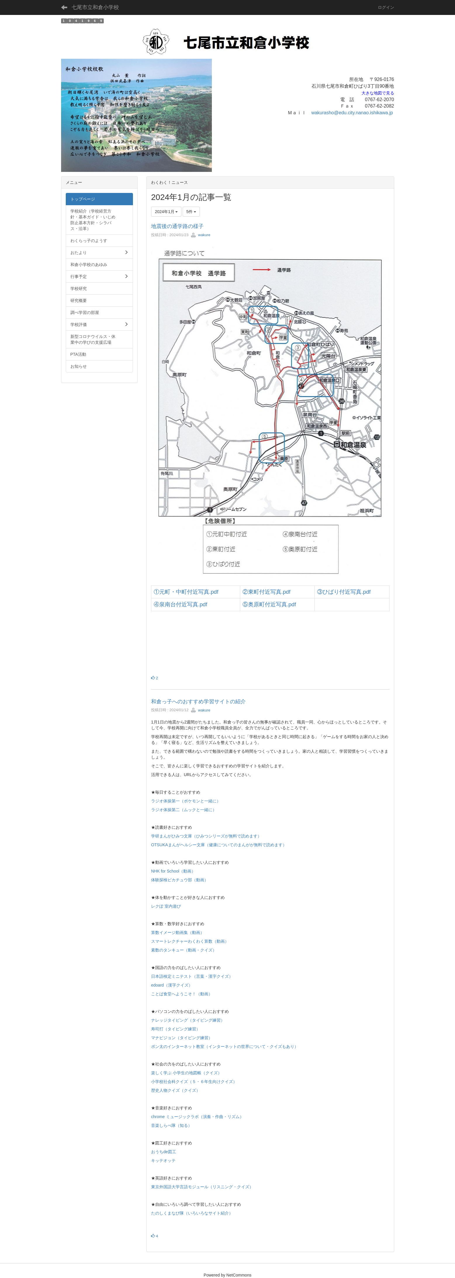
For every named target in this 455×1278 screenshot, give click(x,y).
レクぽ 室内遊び (166, 906)
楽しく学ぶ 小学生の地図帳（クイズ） (186, 1072)
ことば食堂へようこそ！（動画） (181, 994)
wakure (200, 235)
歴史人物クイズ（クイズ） (175, 1090)
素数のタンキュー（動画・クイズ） (184, 950)
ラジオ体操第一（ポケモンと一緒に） (186, 801)
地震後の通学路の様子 (177, 226)
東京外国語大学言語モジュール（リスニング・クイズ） (202, 1186)
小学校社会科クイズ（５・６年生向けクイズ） (194, 1081)
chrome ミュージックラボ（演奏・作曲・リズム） (197, 1116)
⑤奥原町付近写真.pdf (269, 604)
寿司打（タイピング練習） (175, 1029)
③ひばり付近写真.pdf (344, 592)
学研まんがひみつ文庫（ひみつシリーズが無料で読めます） (206, 836)
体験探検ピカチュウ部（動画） (179, 880)
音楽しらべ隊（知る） (171, 1125)
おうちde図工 (163, 1151)
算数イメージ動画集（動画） (177, 932)
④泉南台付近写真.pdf (180, 604)
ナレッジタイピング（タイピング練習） (188, 1020)
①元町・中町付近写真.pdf (186, 592)
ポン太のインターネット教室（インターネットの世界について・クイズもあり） (224, 1046)
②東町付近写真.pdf (266, 592)
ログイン (386, 7)
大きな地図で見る (377, 93)
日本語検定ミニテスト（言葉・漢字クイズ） (192, 976)
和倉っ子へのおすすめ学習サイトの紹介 (198, 701)
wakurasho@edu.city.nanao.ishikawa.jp (352, 112)
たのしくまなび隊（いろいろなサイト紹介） (192, 1213)
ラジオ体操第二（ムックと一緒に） (184, 809)
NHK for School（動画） (173, 871)
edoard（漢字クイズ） (172, 985)
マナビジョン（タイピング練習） (181, 1037)
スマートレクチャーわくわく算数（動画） (190, 941)
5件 (191, 211)
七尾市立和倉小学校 (95, 7)
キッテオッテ (163, 1160)
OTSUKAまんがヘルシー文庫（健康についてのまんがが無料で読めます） (219, 844)
